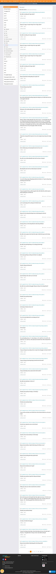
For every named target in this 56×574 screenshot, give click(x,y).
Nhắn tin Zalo (52, 572)
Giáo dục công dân (8, 39)
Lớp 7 (25, 26)
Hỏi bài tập (2, 571)
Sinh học (22, 26)
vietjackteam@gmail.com (8, 567)
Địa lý (5, 35)
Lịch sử (6, 37)
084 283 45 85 (7, 566)
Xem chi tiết (23, 18)
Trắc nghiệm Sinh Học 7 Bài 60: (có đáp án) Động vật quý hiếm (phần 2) (32, 12)
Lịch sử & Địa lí (7, 54)
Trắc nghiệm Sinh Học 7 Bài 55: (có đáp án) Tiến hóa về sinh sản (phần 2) (32, 400)
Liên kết (19, 555)
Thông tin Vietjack (35, 555)
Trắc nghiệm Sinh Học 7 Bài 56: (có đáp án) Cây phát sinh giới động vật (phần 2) (34, 325)
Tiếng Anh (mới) (7, 56)
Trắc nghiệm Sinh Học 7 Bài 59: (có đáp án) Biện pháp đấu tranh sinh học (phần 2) (34, 95)
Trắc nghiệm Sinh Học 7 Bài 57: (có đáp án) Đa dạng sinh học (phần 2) (32, 177)
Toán (5, 33)
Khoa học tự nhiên (7, 52)
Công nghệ (6, 41)
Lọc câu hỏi (22, 7)
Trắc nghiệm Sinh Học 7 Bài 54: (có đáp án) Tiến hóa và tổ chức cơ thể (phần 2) (33, 508)
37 (38, 551)
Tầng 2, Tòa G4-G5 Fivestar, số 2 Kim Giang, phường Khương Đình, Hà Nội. (8, 563)
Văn (5, 31)
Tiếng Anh (6, 29)
